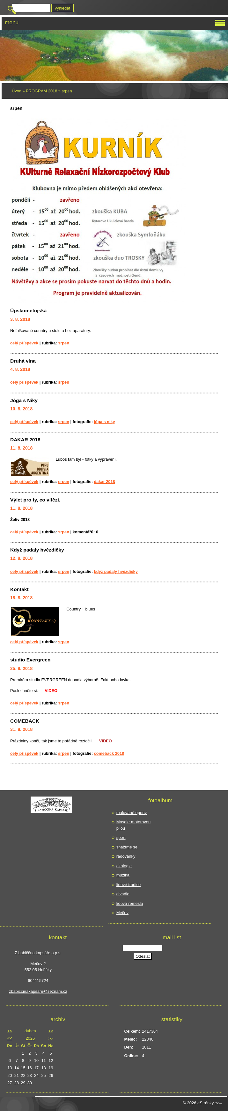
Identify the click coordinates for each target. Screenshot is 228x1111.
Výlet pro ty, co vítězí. (35, 499)
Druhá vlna (23, 361)
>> (50, 1030)
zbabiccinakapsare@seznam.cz (38, 991)
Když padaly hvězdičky (37, 549)
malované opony (131, 812)
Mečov (122, 912)
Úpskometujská (28, 310)
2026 (30, 1038)
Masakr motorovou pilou (133, 825)
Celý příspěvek (24, 343)
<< (9, 1030)
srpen (63, 343)
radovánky (126, 856)
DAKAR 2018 (25, 439)
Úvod (16, 91)
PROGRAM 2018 (41, 91)
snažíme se (126, 847)
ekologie (124, 865)
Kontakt (19, 589)
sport (121, 837)
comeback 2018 (109, 753)
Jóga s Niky (24, 400)
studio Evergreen (30, 659)
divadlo (122, 893)
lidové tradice (128, 884)
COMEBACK (24, 721)
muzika (122, 875)
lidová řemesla (129, 903)
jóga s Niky (104, 421)
